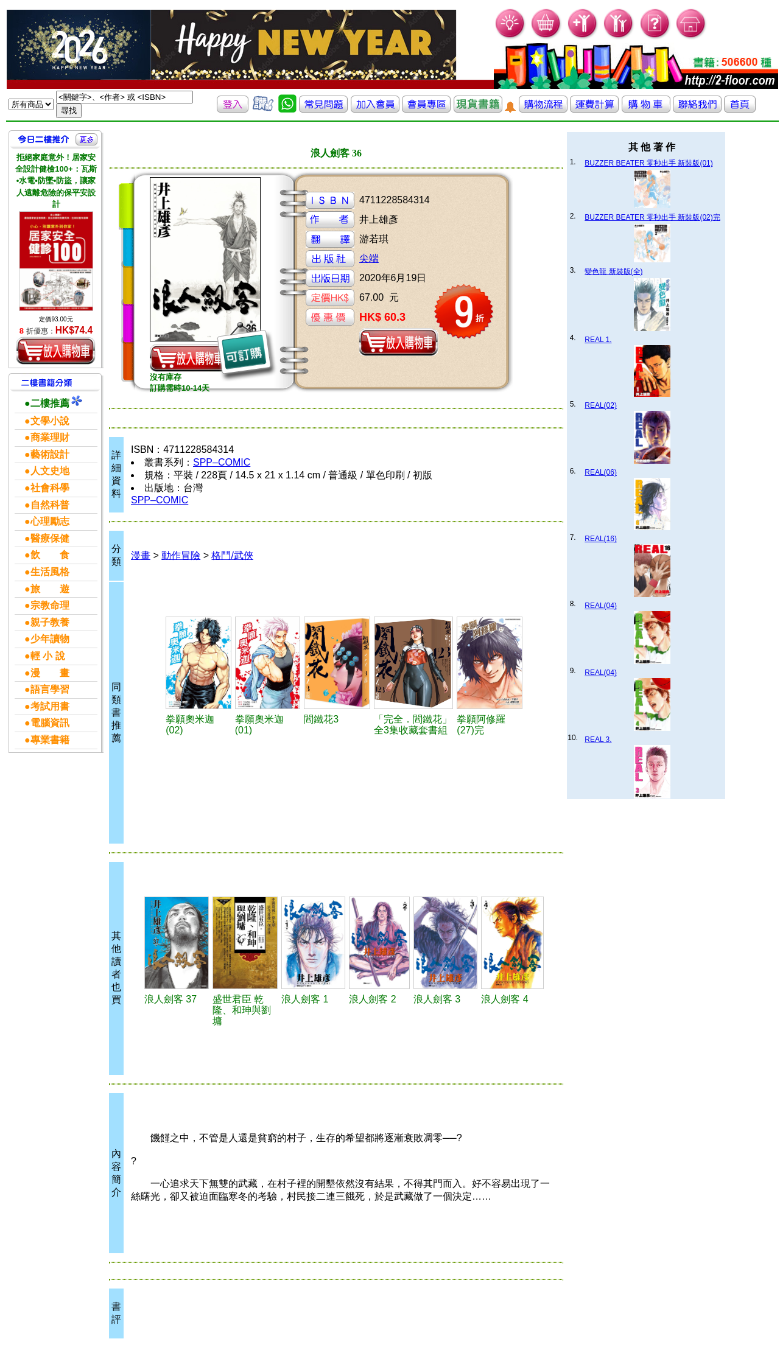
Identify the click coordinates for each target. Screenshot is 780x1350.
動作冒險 (180, 555)
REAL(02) (601, 405)
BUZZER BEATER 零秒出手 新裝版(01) (648, 163)
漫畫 (140, 555)
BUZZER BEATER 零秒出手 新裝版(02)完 (652, 217)
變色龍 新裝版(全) (613, 271)
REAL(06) (601, 472)
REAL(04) (601, 605)
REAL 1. (598, 339)
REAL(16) (601, 538)
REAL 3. (598, 739)
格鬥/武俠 (232, 555)
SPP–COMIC (221, 462)
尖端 (369, 258)
